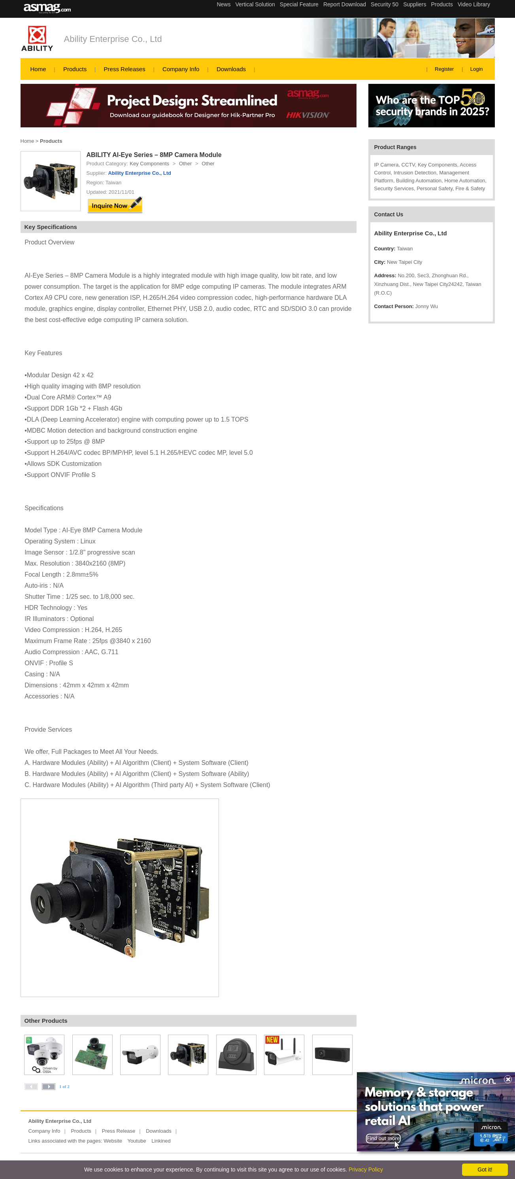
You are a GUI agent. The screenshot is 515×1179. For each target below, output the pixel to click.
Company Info (180, 69)
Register (444, 69)
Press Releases (124, 69)
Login (476, 69)
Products (75, 69)
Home (38, 69)
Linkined (160, 1141)
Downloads (231, 69)
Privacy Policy (366, 1169)
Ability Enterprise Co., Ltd (113, 39)
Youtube (136, 1141)
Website (113, 1141)
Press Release (119, 1131)
